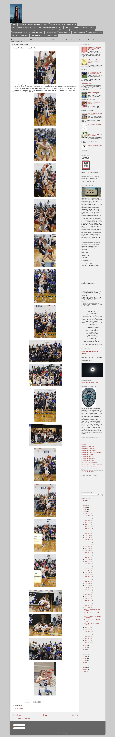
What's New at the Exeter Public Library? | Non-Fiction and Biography (95, 134)
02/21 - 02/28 (88, 627)
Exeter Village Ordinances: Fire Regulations (24, 27)
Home (14, 24)
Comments (16, 728)
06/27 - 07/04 (88, 570)
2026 (84, 500)
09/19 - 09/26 (88, 544)
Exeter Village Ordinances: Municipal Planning (63, 24)
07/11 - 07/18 (88, 566)
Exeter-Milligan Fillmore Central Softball (91, 452)
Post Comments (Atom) (25, 718)
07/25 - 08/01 (88, 561)
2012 (84, 662)
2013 (84, 660)
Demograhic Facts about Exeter (89, 462)
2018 (84, 649)
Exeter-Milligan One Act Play (89, 458)
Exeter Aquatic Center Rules (20, 35)
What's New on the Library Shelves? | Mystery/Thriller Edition (94, 61)
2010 (84, 667)
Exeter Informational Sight (88, 446)
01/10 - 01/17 (88, 640)
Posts (15, 725)
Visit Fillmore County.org (88, 471)
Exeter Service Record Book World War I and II (44, 35)
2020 (84, 645)
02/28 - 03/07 (88, 607)
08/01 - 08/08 (88, 559)
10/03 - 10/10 (88, 539)
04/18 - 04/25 (88, 592)
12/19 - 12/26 (88, 515)
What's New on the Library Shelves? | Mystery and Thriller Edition (94, 48)
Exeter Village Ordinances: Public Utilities (50, 27)
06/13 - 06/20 (88, 574)
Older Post (74, 715)
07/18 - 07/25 (88, 563)
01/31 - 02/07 (88, 634)
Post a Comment (19, 708)
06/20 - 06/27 (88, 572)
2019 (84, 647)
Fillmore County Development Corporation (92, 464)
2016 (84, 654)
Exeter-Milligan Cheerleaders (89, 450)
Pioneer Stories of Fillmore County (90, 382)
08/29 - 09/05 (88, 550)
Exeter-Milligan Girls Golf (88, 456)
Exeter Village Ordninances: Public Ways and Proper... (80, 27)
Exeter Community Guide (95, 32)
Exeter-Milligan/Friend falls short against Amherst (94, 73)
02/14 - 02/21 (88, 629)
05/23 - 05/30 (88, 581)
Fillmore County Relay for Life (89, 466)
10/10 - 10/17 (88, 537)
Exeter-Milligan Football (87, 454)
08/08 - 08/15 (88, 557)
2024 (84, 505)
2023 (84, 507)
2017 (84, 652)
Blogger (66, 733)
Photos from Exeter (64, 32)
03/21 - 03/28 (88, 600)
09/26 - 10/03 (88, 542)
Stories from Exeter (51, 32)
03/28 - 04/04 (88, 598)
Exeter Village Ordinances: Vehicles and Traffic (55, 30)
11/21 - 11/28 (88, 524)
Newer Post (16, 715)
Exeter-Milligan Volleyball (88, 460)
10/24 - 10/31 (88, 533)
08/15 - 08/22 (88, 555)
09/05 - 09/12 (88, 548)
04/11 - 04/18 (88, 594)
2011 (84, 665)
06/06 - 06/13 (88, 576)
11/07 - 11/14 (88, 528)
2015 (84, 656)
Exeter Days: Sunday (93, 92)
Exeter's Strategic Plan (79, 32)
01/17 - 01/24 (88, 638)
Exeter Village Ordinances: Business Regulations (25, 30)
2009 (84, 669)
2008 (84, 671)
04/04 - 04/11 (88, 596)
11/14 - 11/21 (88, 526)
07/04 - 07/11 (88, 568)
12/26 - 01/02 (88, 513)
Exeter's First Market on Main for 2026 (94, 102)
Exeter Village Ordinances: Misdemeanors (82, 30)
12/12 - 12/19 (88, 518)
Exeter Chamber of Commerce (89, 441)
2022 (84, 509)
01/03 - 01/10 (88, 642)
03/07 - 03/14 (88, 605)
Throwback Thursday (87, 83)
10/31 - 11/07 (88, 531)
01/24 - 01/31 (88, 636)
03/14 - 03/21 (88, 603)
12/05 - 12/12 (88, 520)
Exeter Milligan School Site (88, 448)
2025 (84, 503)
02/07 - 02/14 (88, 631)
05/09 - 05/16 (88, 585)
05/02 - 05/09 (88, 587)
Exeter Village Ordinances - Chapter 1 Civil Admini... (33, 24)
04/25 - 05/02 (88, 590)
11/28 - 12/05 (88, 522)
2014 (84, 658)
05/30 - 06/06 (88, 579)
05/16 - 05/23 (88, 583)
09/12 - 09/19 (88, 546)
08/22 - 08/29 (88, 552)
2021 (84, 511)
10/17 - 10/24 (88, 535)
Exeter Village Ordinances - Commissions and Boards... (27, 32)
